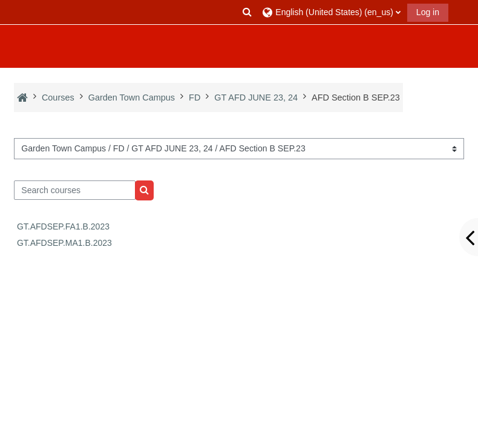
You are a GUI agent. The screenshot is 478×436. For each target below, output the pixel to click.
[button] (247, 12)
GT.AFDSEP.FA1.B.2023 (63, 226)
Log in (427, 12)
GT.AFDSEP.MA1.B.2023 (64, 243)
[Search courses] (75, 190)
